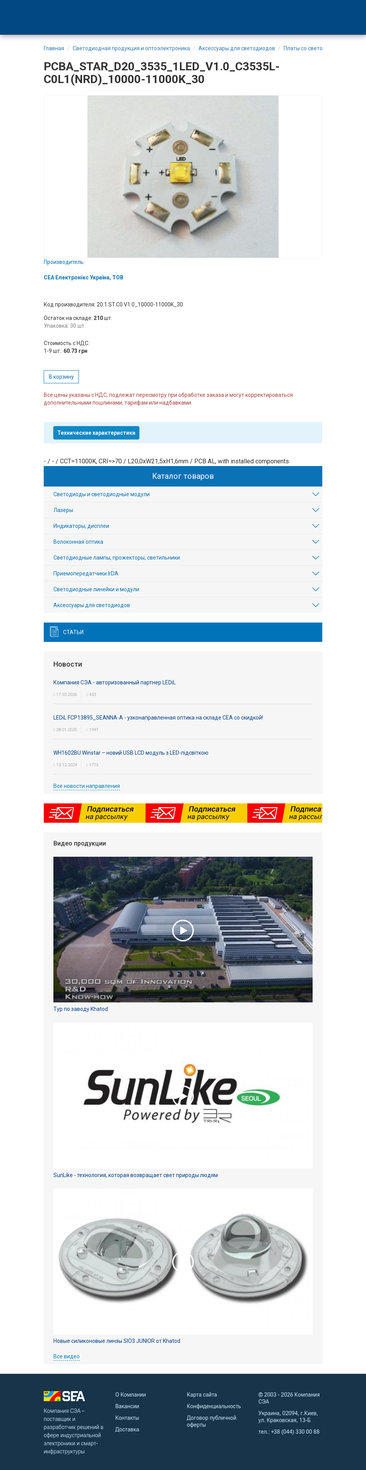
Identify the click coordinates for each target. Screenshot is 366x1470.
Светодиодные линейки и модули (96, 589)
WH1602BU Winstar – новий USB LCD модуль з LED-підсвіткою (131, 753)
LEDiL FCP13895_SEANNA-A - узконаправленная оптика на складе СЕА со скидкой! (158, 718)
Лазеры (63, 510)
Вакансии (127, 1406)
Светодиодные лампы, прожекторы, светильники (116, 558)
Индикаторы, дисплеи (81, 526)
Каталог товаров (183, 476)
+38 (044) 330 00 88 (295, 1432)
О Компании (130, 1395)
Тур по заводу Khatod (80, 1009)
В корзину (61, 377)
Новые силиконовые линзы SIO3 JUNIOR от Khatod (116, 1341)
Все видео (66, 1356)
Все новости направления (86, 786)
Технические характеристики (96, 433)
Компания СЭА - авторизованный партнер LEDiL (114, 682)
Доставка (127, 1429)
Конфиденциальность (214, 1406)
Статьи (73, 632)
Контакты (127, 1418)
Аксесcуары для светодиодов (91, 605)
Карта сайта (202, 1395)
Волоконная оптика (78, 542)
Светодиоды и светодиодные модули (101, 494)
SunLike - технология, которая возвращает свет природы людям (135, 1175)
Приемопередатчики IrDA (85, 573)
